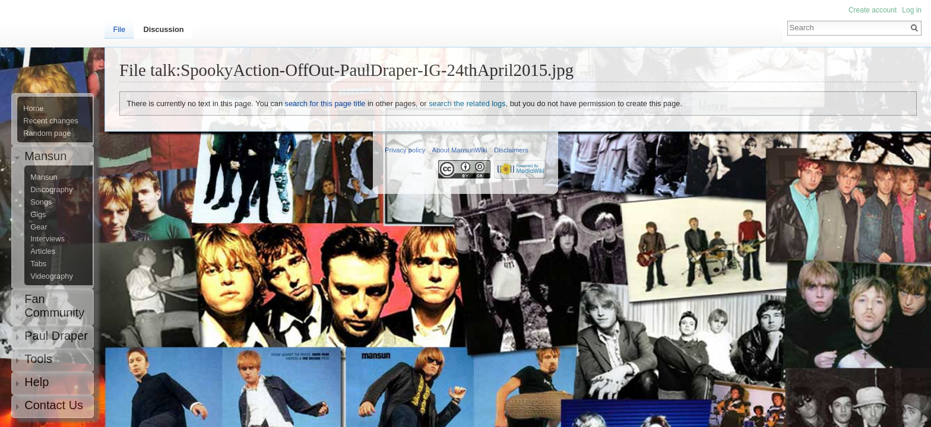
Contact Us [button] (53, 405)
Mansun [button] (45, 155)
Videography (51, 276)
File (119, 29)
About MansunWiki (459, 150)
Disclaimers (511, 150)
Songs (41, 202)
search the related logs (467, 103)
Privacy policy (405, 150)
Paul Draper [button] (56, 335)
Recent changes (50, 121)
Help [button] (36, 381)
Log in (912, 10)
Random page (47, 133)
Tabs (38, 264)
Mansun (44, 177)
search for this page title (325, 103)
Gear (38, 227)
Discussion (163, 29)
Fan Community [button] (54, 305)
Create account (872, 10)
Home (33, 108)
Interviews (47, 239)
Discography (51, 190)
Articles (42, 251)
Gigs (38, 215)
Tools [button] (38, 358)
